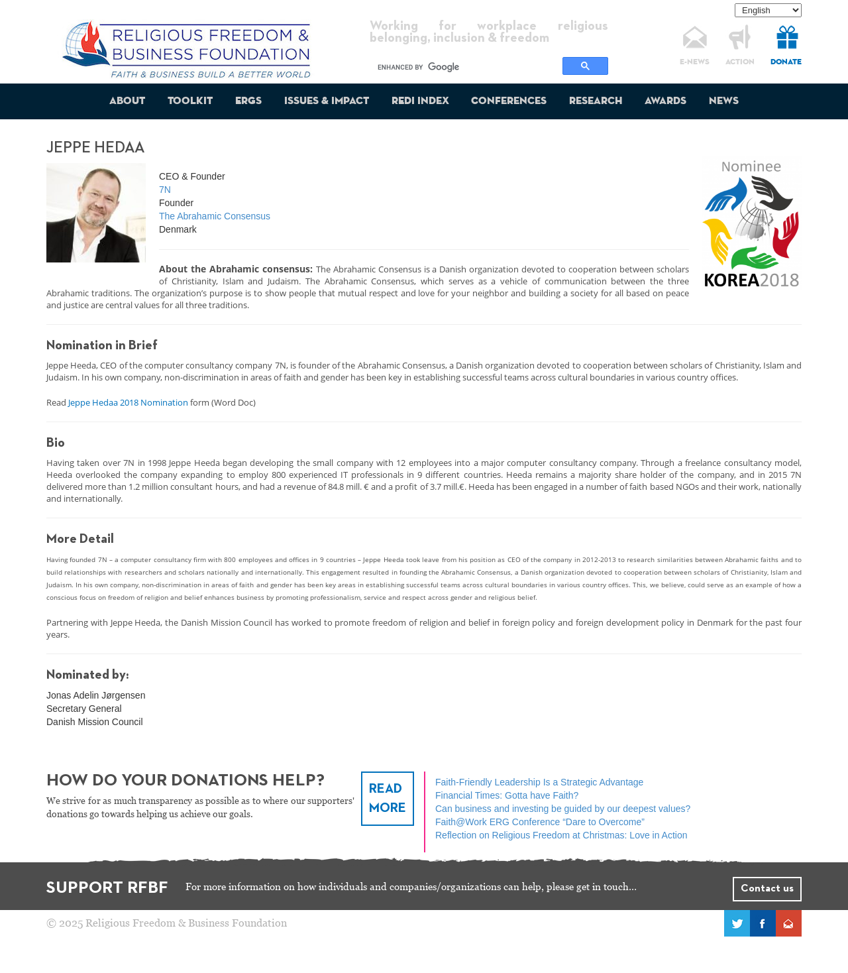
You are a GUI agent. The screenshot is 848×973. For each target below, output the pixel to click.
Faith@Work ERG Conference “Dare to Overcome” (540, 822)
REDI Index (420, 101)
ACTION (740, 62)
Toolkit (190, 101)
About (127, 101)
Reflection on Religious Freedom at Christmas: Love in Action (561, 835)
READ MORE (387, 798)
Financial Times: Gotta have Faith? (506, 795)
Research (595, 101)
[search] (468, 67)
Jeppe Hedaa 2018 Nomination (128, 402)
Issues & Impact (326, 101)
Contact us (767, 889)
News (724, 101)
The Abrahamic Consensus (214, 216)
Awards (665, 101)
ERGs (248, 101)
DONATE (786, 62)
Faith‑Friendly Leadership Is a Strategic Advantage (539, 782)
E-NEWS (695, 62)
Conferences (509, 101)
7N (165, 189)
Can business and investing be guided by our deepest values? (562, 808)
